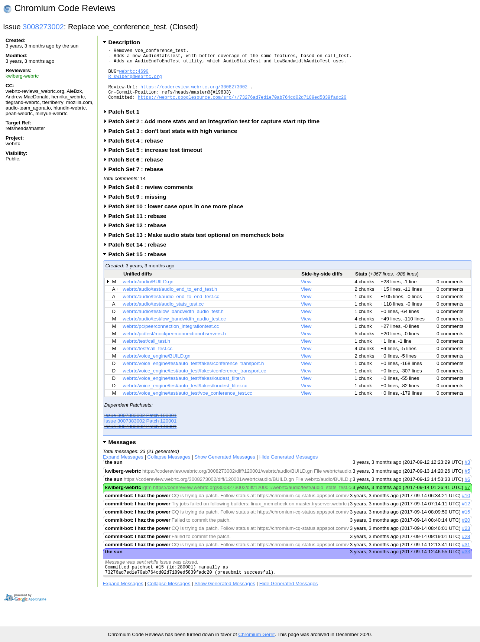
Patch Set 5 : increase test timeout (157, 162)
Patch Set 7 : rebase (138, 181)
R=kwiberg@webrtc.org (135, 83)
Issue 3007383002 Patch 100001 (140, 427)
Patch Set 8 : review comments (153, 199)
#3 (467, 474)
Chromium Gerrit (256, 634)
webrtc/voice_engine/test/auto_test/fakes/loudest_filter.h (184, 390)
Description (124, 42)
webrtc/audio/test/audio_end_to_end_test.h (170, 301)
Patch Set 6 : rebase (138, 172)
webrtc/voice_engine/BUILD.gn (157, 368)
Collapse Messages (169, 469)
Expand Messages (123, 469)
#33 (466, 564)
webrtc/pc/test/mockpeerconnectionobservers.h (174, 346)
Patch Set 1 (126, 124)
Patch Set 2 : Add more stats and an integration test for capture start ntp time (216, 133)
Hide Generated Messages (288, 469)
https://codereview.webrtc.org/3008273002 (193, 95)
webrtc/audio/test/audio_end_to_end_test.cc (171, 309)
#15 (466, 524)
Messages (122, 454)
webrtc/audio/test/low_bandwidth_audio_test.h (173, 323)
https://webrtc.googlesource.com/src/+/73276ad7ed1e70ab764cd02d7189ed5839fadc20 (242, 108)
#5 (467, 483)
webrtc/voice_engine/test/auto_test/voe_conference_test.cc (187, 405)
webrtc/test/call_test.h (147, 353)
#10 (466, 508)
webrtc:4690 (133, 77)
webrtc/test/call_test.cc (147, 361)
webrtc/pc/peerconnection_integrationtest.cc (171, 338)
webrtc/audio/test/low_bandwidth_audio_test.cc (174, 331)
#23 (466, 540)
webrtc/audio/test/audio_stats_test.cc (163, 316)
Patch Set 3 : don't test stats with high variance (175, 143)
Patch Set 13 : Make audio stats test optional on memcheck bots (198, 247)
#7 (467, 499)
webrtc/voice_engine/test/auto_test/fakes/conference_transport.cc (194, 383)
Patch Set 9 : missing (139, 209)
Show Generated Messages (224, 469)
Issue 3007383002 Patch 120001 (140, 433)
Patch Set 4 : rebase (138, 153)
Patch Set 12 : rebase (139, 237)
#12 (466, 516)
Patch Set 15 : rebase (139, 266)
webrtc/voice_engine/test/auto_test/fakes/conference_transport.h (193, 375)
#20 (466, 532)
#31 (466, 557)
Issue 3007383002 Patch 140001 (140, 438)
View (306, 294)
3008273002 (43, 27)
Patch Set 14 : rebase (139, 257)
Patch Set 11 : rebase (139, 228)
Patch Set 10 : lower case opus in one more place (178, 218)
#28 (466, 548)
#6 (467, 491)
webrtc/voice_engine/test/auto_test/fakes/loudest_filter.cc (185, 398)
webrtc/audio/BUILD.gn (148, 294)
